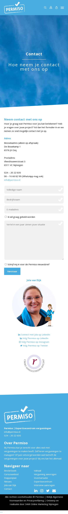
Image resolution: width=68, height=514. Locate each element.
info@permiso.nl (12, 179)
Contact (8, 488)
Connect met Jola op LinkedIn (34, 334)
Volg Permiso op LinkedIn (34, 338)
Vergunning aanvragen (45, 474)
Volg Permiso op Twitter (34, 345)
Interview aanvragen (44, 485)
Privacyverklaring (35, 500)
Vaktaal (37, 470)
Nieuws (8, 481)
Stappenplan (10, 477)
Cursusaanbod (11, 474)
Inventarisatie (41, 477)
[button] (62, 7)
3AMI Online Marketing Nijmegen (41, 504)
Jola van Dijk (10, 485)
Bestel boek (10, 470)
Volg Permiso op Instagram (34, 341)
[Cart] (56, 7)
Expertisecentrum (43, 481)
